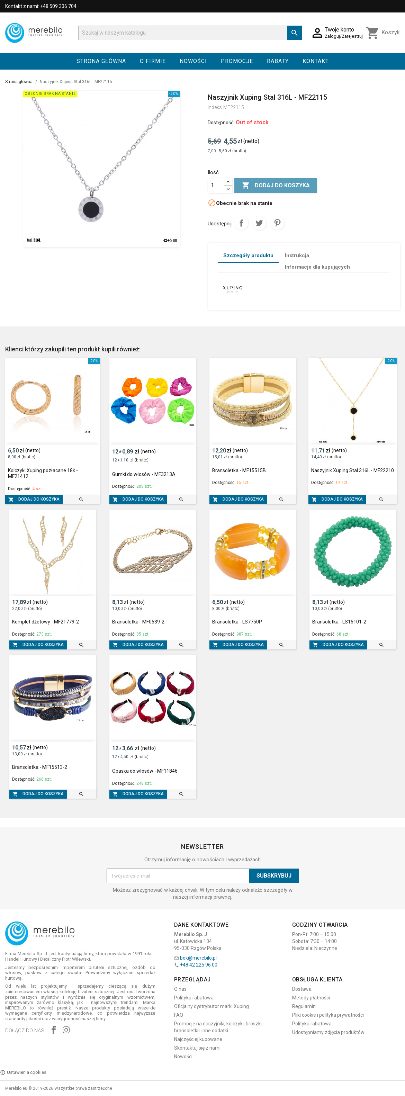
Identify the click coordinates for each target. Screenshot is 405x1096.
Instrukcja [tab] (297, 255)
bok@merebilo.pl (198, 958)
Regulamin (304, 1006)
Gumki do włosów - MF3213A (144, 474)
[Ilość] (216, 185)
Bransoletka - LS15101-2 (339, 622)
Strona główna (101, 61)
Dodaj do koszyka (276, 185)
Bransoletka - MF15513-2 (39, 767)
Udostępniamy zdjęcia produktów (328, 1032)
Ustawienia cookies (23, 1072)
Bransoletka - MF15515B (239, 470)
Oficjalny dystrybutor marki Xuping (211, 1006)
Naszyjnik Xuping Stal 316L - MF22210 (352, 470)
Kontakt (316, 61)
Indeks (215, 107)
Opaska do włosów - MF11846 (145, 771)
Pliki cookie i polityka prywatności (328, 1015)
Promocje (237, 61)
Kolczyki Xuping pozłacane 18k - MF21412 (43, 473)
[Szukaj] (190, 33)
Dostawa (302, 989)
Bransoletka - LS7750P (237, 622)
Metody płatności (311, 997)
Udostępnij (241, 223)
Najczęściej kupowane (198, 1039)
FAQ (178, 1015)
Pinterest (277, 223)
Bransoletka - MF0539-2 (138, 622)
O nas (180, 989)
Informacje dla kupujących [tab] (317, 267)
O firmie (153, 61)
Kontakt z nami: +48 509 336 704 (40, 6)
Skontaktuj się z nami (197, 1048)
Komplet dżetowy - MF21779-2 (45, 622)
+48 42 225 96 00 (198, 965)
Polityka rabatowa (194, 997)
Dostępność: (221, 122)
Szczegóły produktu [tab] (248, 255)
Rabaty (278, 61)
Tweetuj (259, 223)
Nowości (193, 61)
